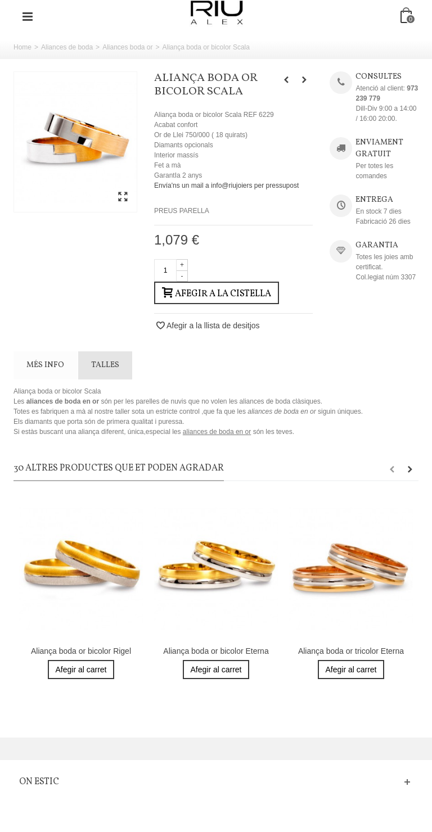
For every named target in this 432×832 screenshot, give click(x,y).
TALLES (105, 365)
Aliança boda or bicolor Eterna (215, 650)
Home (23, 47)
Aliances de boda (67, 47)
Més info (45, 365)
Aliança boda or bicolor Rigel (81, 650)
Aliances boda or (127, 47)
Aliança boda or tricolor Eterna (351, 650)
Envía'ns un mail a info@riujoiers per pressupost (226, 185)
